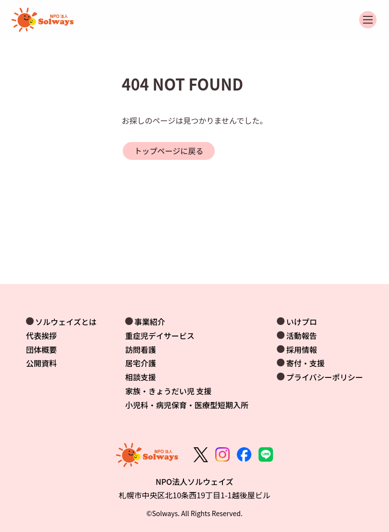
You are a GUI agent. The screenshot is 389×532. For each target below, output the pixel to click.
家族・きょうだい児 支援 (168, 391)
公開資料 (41, 363)
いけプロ (301, 321)
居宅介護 (140, 363)
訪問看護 (140, 349)
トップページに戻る (169, 150)
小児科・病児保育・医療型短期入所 (186, 405)
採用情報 (301, 349)
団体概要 (41, 349)
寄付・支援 (305, 363)
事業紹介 (149, 321)
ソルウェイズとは (66, 321)
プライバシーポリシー (324, 377)
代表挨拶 (41, 335)
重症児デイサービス (159, 335)
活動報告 (301, 335)
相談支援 (140, 377)
